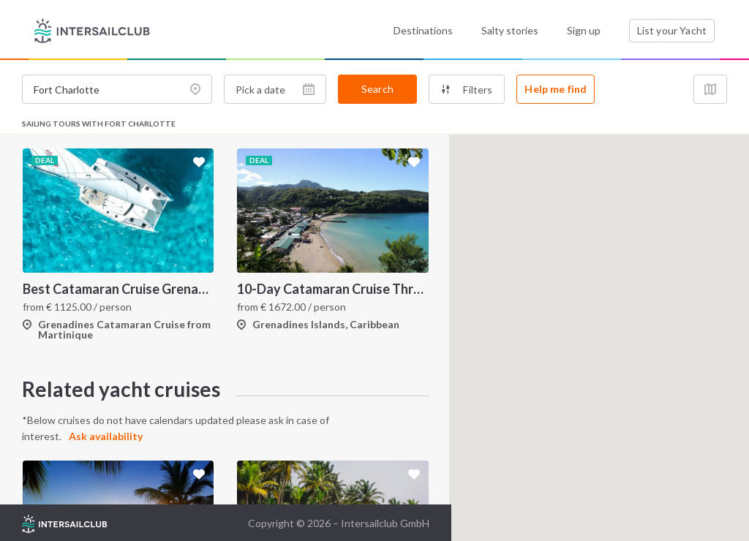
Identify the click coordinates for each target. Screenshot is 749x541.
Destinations (423, 30)
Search (377, 89)
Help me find (555, 89)
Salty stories (509, 30)
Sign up (584, 30)
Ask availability (106, 436)
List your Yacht (672, 30)
